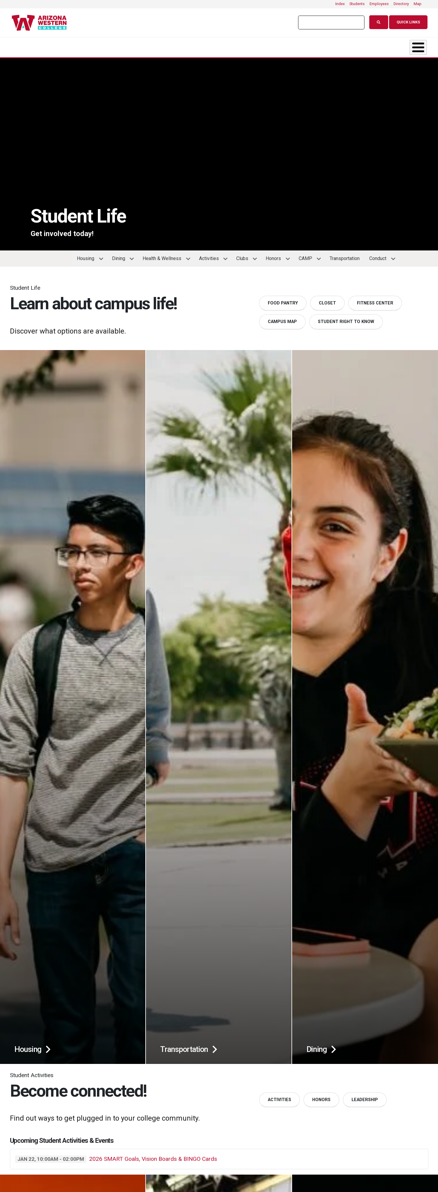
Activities (211, 258)
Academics (89, 46)
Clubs (244, 258)
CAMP (307, 258)
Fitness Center (375, 300)
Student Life (227, 46)
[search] (328, 22)
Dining (120, 258)
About (28, 46)
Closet (327, 300)
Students (357, 3)
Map (417, 3)
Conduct (379, 258)
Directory (401, 3)
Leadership (365, 1096)
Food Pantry (283, 300)
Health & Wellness (164, 258)
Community (387, 46)
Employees (379, 3)
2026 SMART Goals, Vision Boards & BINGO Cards (153, 1155)
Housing (87, 258)
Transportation (345, 255)
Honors (275, 258)
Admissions (158, 46)
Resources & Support (307, 46)
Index (340, 3)
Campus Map (282, 318)
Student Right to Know (346, 318)
